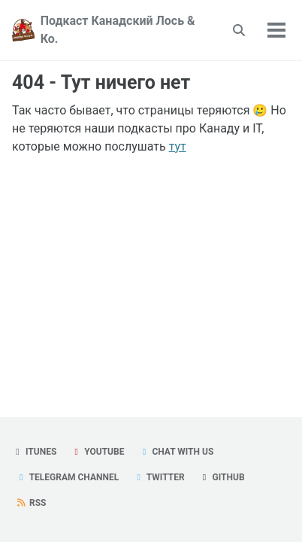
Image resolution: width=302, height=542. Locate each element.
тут (177, 146)
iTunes (34, 451)
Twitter (158, 477)
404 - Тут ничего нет (101, 82)
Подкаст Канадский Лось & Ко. (118, 30)
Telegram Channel (67, 477)
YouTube (97, 451)
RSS (31, 503)
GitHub (222, 477)
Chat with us (175, 451)
